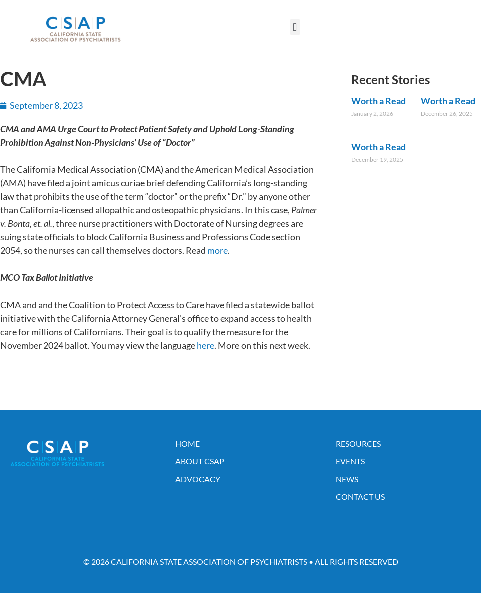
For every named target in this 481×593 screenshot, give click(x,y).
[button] (295, 27)
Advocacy (197, 479)
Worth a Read (378, 100)
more (217, 250)
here (205, 345)
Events (350, 461)
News (347, 479)
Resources (358, 443)
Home (187, 443)
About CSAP (199, 461)
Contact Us (360, 496)
